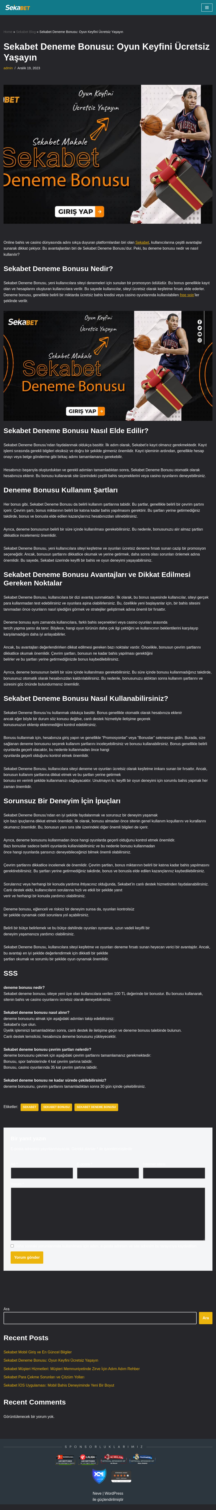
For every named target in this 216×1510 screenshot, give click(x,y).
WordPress (114, 1499)
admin (8, 68)
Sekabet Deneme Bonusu (97, 1111)
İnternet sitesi (154, 1169)
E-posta (84, 1169)
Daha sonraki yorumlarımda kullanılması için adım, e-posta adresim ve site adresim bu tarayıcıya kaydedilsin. (106, 1251)
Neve (97, 1499)
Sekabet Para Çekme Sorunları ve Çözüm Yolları (44, 1382)
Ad (14, 1169)
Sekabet (144, 243)
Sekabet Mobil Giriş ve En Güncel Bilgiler (38, 1357)
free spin (189, 295)
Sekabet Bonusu (57, 1111)
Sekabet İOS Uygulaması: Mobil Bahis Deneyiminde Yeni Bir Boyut (59, 1391)
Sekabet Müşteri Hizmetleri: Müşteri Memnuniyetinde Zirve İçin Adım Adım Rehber (72, 1374)
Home (8, 32)
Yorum (17, 1189)
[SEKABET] (18, 7)
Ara (6, 1314)
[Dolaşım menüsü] (206, 8)
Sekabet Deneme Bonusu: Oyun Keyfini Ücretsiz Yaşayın (51, 1366)
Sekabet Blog (26, 32)
